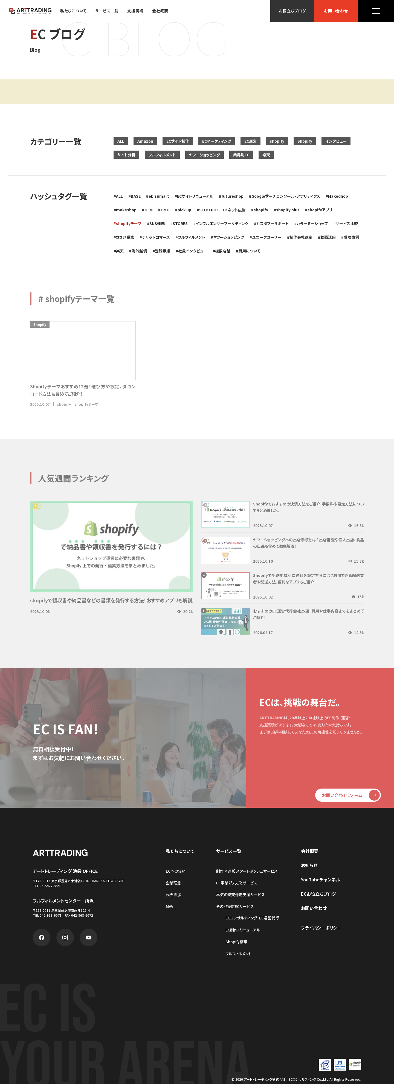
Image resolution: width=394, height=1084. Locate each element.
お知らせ (309, 865)
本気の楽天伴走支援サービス (240, 894)
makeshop (126, 209)
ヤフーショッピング (204, 154)
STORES (180, 223)
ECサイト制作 (177, 141)
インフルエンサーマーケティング (222, 223)
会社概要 (160, 10)
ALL (120, 141)
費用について (249, 251)
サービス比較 (347, 223)
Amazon (145, 141)
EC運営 (250, 141)
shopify (277, 141)
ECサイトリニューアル (195, 196)
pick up (184, 209)
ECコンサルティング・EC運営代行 (252, 918)
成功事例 (351, 237)
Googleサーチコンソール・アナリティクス (285, 196)
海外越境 (139, 251)
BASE (136, 196)
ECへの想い (175, 871)
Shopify (304, 141)
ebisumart (159, 196)
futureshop (232, 196)
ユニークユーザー (267, 237)
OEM (148, 209)
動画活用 (328, 237)
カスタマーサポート (272, 223)
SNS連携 (157, 223)
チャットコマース (156, 237)
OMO (165, 209)
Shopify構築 (236, 941)
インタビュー (336, 141)
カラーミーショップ (312, 223)
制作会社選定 (300, 237)
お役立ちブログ (292, 10)
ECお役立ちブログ (318, 894)
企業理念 (173, 882)
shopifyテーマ (128, 223)
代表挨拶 (173, 894)
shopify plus (288, 209)
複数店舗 (222, 251)
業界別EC (241, 154)
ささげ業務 (125, 237)
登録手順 (162, 251)
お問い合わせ (336, 10)
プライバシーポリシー (321, 927)
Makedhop (338, 196)
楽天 (266, 154)
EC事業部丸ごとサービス (236, 882)
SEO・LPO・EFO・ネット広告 (222, 209)
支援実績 (135, 10)
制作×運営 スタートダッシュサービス (247, 871)
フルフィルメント (162, 154)
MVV (169, 906)
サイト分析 (126, 154)
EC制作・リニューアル (242, 930)
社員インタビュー (192, 251)
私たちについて (73, 10)
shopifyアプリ (320, 209)
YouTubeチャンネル (320, 879)
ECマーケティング (216, 141)
